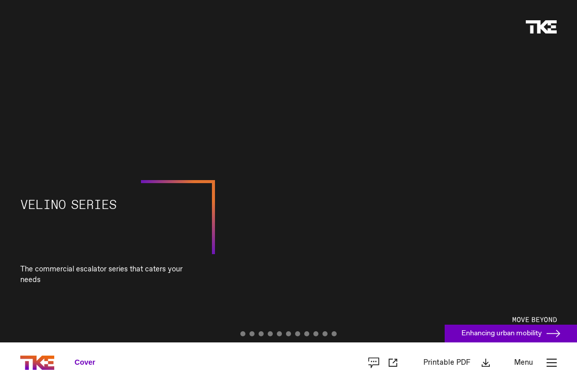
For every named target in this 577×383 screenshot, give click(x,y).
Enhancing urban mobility (510, 333)
